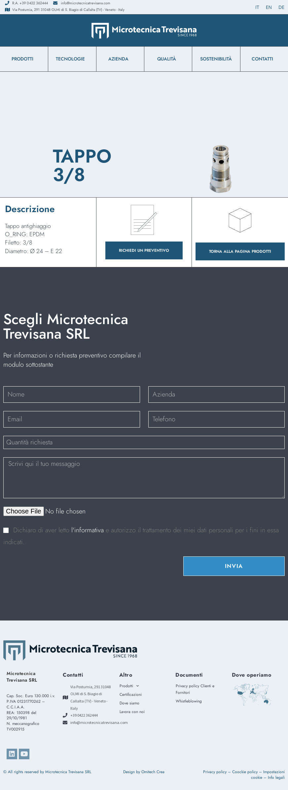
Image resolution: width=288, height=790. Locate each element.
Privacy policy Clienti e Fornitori (195, 689)
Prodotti (24, 59)
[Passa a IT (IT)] (257, 7)
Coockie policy (245, 772)
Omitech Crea (152, 772)
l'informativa (88, 530)
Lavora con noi (132, 712)
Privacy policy (215, 772)
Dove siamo (129, 703)
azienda (120, 59)
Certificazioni (131, 694)
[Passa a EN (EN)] (269, 7)
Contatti (264, 59)
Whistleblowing (190, 701)
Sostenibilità (216, 59)
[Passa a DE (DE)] (281, 7)
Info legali (276, 777)
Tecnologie (72, 59)
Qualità (168, 59)
